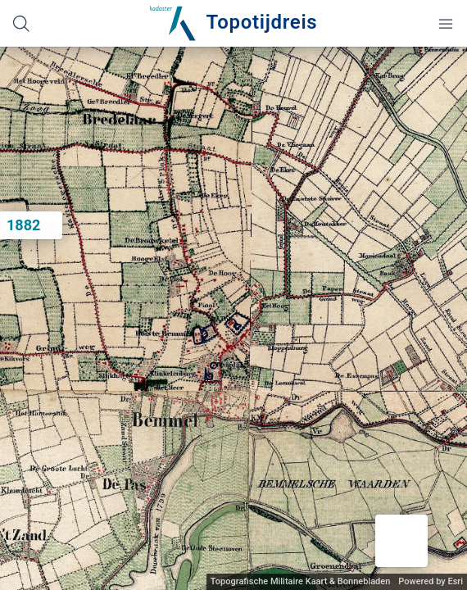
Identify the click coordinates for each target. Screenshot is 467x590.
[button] (401, 541)
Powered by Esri (430, 581)
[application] (233, 318)
